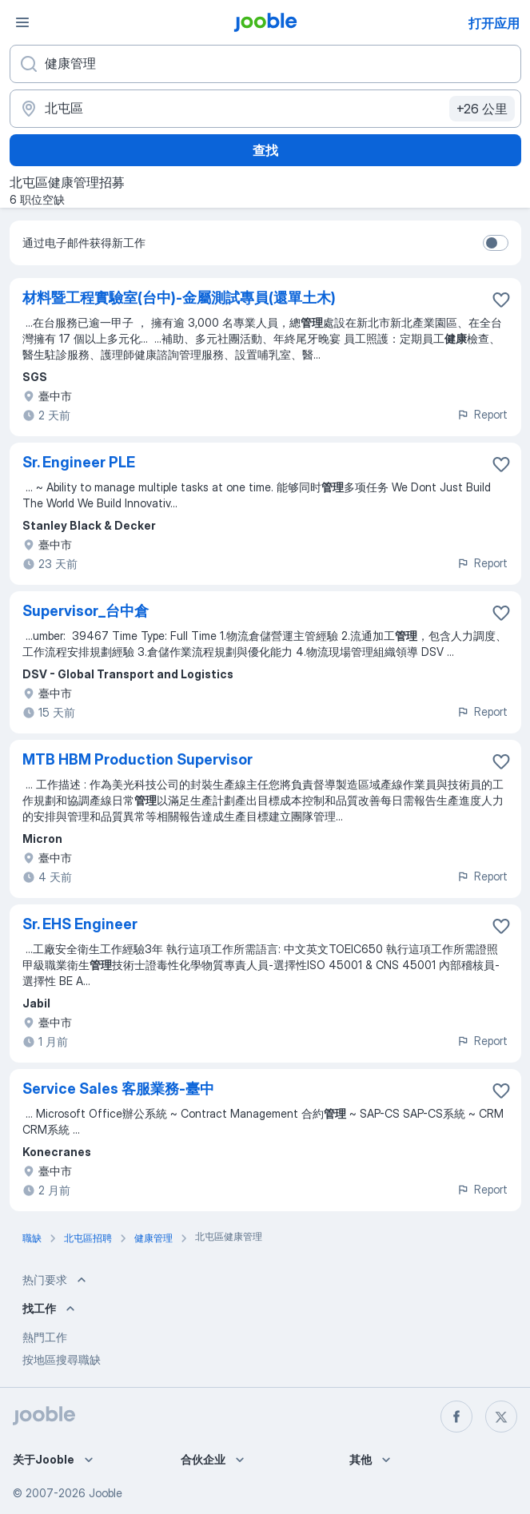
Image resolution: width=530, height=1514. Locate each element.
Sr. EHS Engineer (79, 924)
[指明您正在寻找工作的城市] (265, 108)
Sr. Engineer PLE (78, 462)
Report (482, 414)
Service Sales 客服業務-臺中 (118, 1088)
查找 (265, 150)
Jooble (105, 1493)
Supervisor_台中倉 (85, 610)
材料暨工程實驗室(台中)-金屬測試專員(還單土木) (179, 297)
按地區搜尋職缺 (61, 1359)
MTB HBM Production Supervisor (137, 759)
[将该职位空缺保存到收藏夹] (501, 299)
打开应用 (494, 23)
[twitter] (501, 1417)
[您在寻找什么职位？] (265, 64)
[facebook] (456, 1417)
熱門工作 (44, 1337)
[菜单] (22, 22)
